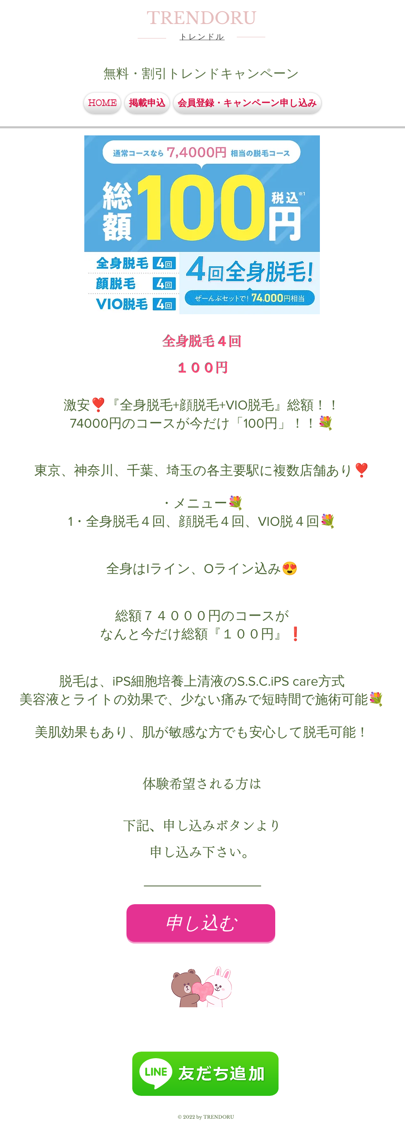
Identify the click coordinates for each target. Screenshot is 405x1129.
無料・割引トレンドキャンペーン (201, 73)
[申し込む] (200, 923)
